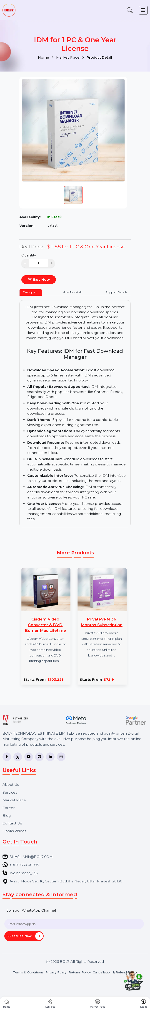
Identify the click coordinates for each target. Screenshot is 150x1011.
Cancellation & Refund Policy (115, 972)
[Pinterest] (39, 756)
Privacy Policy (55, 972)
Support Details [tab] (116, 292)
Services (9, 792)
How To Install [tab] (72, 292)
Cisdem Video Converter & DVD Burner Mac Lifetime (45, 624)
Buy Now (41, 279)
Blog (6, 815)
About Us (10, 784)
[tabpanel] (75, 413)
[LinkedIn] (50, 756)
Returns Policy (80, 972)
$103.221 (55, 679)
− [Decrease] (25, 263)
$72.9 (109, 679)
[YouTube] (28, 756)
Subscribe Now (25, 936)
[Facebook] (6, 756)
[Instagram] (61, 756)
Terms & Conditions (28, 972)
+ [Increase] (51, 263)
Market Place (70, 57)
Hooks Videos (14, 831)
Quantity (28, 255)
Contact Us (12, 823)
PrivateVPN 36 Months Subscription (101, 622)
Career (8, 808)
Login (143, 1004)
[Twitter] (17, 756)
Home (46, 57)
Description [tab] (30, 292)
